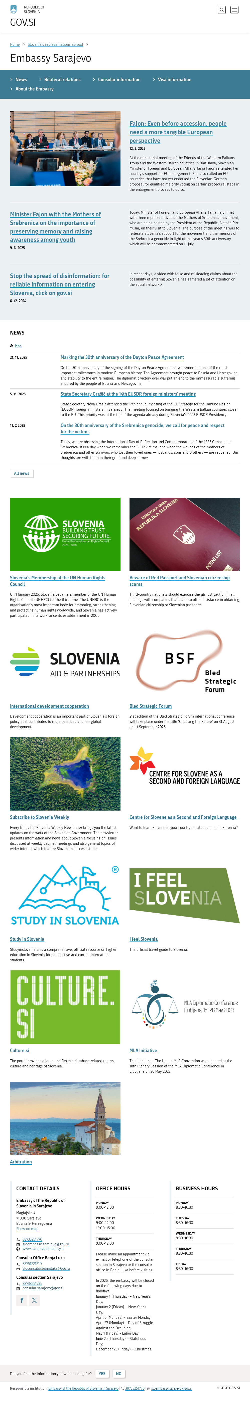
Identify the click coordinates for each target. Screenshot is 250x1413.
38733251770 (32, 1239)
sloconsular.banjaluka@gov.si (46, 1268)
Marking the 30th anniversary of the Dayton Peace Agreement (122, 357)
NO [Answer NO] (118, 1373)
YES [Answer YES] (102, 1373)
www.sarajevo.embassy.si (43, 1248)
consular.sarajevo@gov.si (43, 1288)
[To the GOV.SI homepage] (35, 16)
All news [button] (21, 473)
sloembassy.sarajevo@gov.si (46, 1244)
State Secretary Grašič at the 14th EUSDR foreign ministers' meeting (128, 394)
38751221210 (32, 1263)
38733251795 (32, 1283)
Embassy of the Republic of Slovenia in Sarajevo (83, 1388)
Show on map (27, 1229)
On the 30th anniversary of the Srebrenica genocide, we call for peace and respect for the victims (142, 428)
